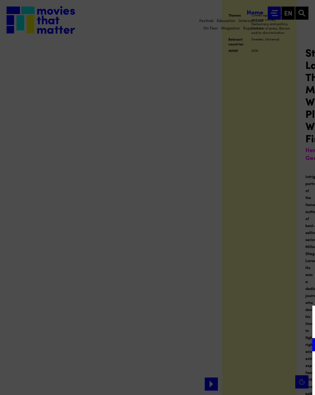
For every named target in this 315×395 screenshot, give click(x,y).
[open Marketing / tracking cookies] (308, 358)
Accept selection (278, 387)
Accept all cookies (278, 374)
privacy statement (260, 330)
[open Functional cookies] (308, 345)
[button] (273, 345)
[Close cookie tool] (308, 313)
